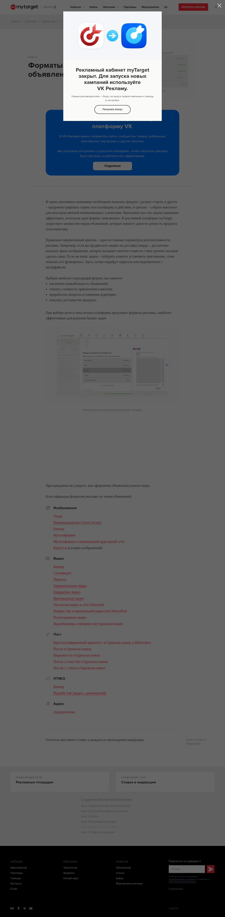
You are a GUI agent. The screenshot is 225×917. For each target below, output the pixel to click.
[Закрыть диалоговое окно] (219, 5)
